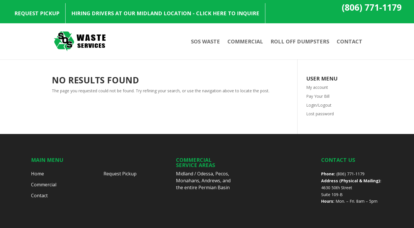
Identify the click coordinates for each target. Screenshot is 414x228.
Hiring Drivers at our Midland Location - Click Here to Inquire (165, 13)
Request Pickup (37, 13)
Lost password (320, 113)
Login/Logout (318, 105)
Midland (184, 173)
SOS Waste (205, 42)
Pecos (221, 173)
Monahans (187, 180)
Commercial (245, 42)
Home (37, 173)
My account (317, 87)
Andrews (211, 180)
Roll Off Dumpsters (300, 42)
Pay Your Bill (317, 96)
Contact (349, 42)
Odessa (205, 173)
